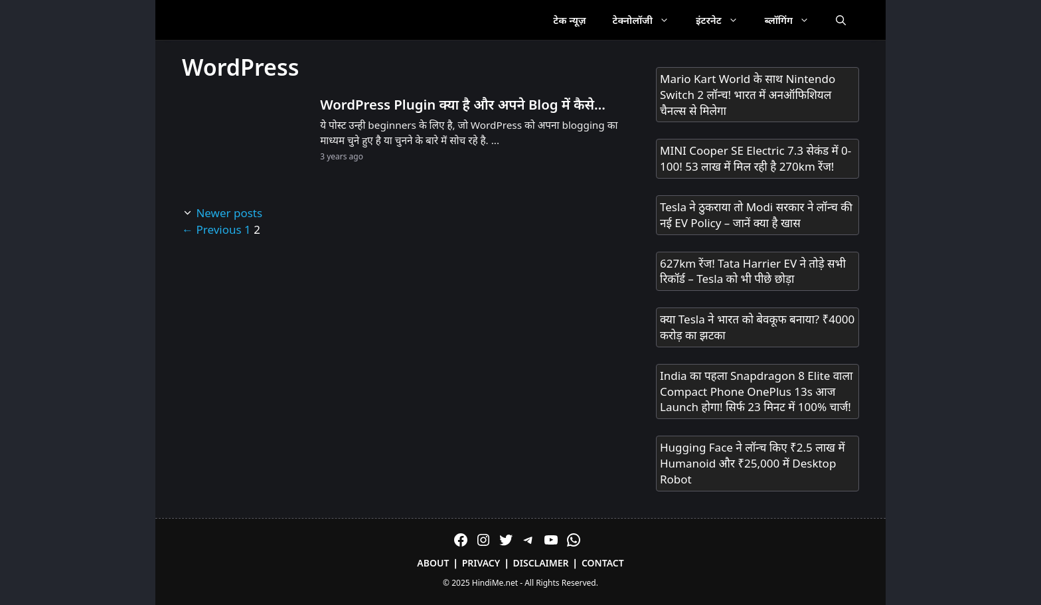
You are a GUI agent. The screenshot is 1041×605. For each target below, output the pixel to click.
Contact (603, 563)
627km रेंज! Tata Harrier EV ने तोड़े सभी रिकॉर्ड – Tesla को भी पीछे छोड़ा (753, 271)
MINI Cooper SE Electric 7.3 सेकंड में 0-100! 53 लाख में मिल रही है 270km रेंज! (755, 158)
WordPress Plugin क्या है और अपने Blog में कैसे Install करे (457, 105)
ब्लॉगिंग (794, 20)
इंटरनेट (724, 20)
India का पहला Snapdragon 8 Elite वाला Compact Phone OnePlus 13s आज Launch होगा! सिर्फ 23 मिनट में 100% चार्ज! (756, 391)
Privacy (481, 563)
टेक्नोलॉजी (647, 20)
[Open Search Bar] (841, 20)
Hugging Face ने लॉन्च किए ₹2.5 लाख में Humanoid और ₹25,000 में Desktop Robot (752, 463)
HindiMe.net (495, 582)
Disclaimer (541, 563)
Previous (212, 229)
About (433, 563)
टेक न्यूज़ (569, 20)
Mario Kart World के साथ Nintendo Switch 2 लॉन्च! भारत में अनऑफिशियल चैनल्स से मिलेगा (747, 94)
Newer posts (229, 212)
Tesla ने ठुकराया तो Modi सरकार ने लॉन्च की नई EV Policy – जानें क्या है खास (756, 214)
